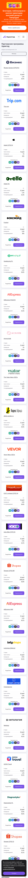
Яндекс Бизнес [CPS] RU (11, 68)
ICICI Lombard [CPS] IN (11, 493)
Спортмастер (8, 687)
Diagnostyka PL (8, 803)
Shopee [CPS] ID (9, 841)
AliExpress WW (8, 609)
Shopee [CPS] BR (9, 571)
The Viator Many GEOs (11, 377)
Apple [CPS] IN (8, 145)
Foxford (6, 222)
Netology (6, 725)
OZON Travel (8, 764)
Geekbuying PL (8, 261)
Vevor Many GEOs (9, 454)
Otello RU (7, 184)
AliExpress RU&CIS (10, 300)
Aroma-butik (7, 338)
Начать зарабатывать (14, 27)
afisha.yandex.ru (9, 416)
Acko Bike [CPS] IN (9, 532)
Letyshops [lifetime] (9, 648)
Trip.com (6, 106)
